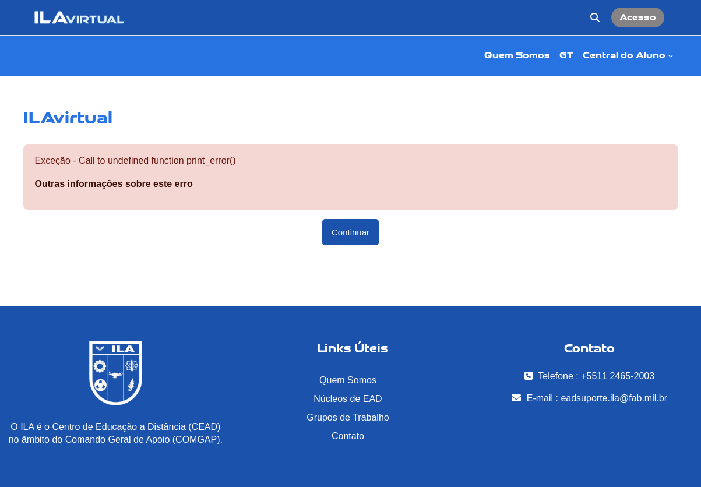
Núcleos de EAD (347, 399)
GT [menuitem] (566, 55)
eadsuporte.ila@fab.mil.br (614, 398)
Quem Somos (347, 380)
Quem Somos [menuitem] (517, 55)
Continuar (350, 232)
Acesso (637, 17)
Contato (348, 436)
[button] (595, 17)
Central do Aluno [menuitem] (624, 55)
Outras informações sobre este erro (114, 184)
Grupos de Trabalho (348, 417)
